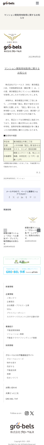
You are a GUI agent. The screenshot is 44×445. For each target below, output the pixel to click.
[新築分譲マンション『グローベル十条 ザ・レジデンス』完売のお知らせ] (33, 214)
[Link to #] (37, 3)
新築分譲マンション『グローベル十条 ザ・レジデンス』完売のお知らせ (32, 233)
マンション (21, 178)
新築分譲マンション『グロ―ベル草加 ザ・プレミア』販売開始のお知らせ (11, 238)
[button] (5, 230)
